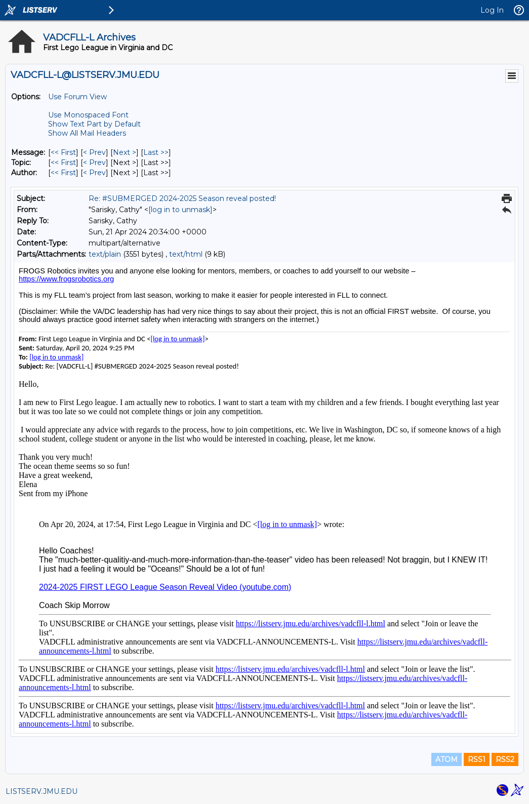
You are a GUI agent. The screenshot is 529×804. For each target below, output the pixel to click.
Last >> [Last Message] (156, 152)
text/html (185, 254)
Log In (492, 10)
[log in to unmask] (180, 209)
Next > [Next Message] (124, 152)
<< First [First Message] (63, 152)
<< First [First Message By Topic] (63, 162)
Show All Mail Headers (87, 133)
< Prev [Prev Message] (94, 152)
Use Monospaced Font (88, 114)
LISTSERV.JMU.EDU (41, 791)
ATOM (446, 759)
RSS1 (476, 759)
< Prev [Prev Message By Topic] (94, 162)
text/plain (105, 254)
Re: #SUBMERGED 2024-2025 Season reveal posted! (182, 198)
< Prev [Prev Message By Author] (94, 172)
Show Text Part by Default (94, 124)
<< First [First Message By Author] (63, 172)
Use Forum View (77, 96)
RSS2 (505, 759)
